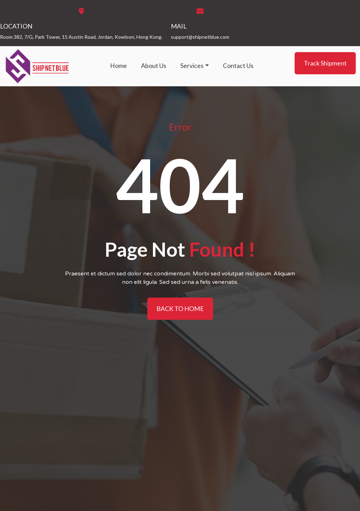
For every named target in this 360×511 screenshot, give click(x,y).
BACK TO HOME (180, 308)
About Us (153, 65)
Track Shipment (325, 63)
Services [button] (192, 65)
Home (118, 65)
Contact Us (238, 65)
